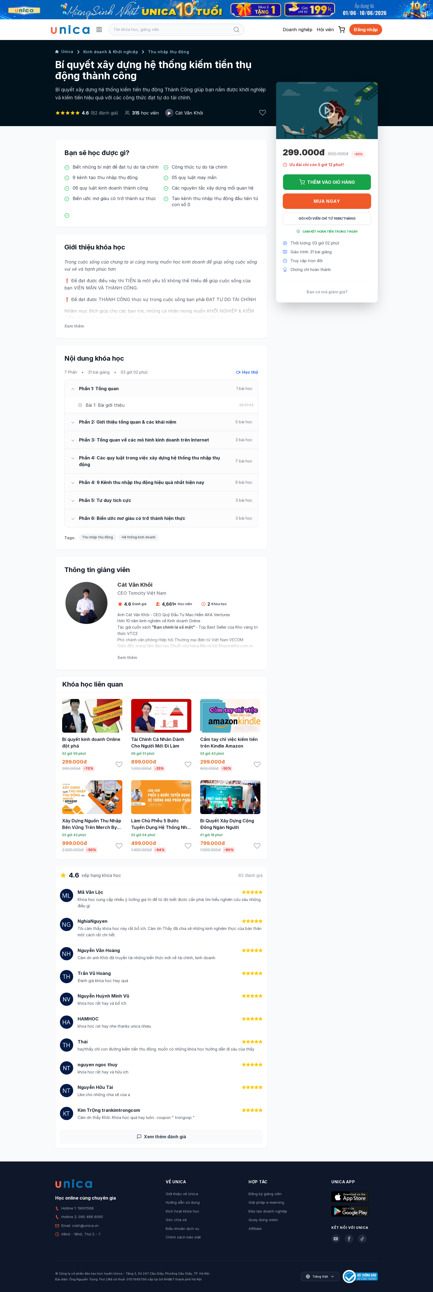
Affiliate (255, 1228)
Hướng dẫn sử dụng (183, 1202)
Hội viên (325, 29)
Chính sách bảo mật (183, 1237)
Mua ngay (327, 201)
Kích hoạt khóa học (182, 1211)
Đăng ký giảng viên (265, 1194)
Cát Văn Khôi (189, 113)
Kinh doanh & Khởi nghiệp (110, 51)
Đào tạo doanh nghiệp (268, 1211)
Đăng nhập (366, 29)
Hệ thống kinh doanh (138, 537)
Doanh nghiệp (297, 29)
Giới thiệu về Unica (182, 1194)
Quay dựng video (263, 1219)
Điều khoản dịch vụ (182, 1228)
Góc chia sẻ (176, 1219)
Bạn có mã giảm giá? (327, 291)
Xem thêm (74, 326)
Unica (64, 51)
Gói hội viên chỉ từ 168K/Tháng (327, 218)
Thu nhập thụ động (168, 51)
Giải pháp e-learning (266, 1202)
